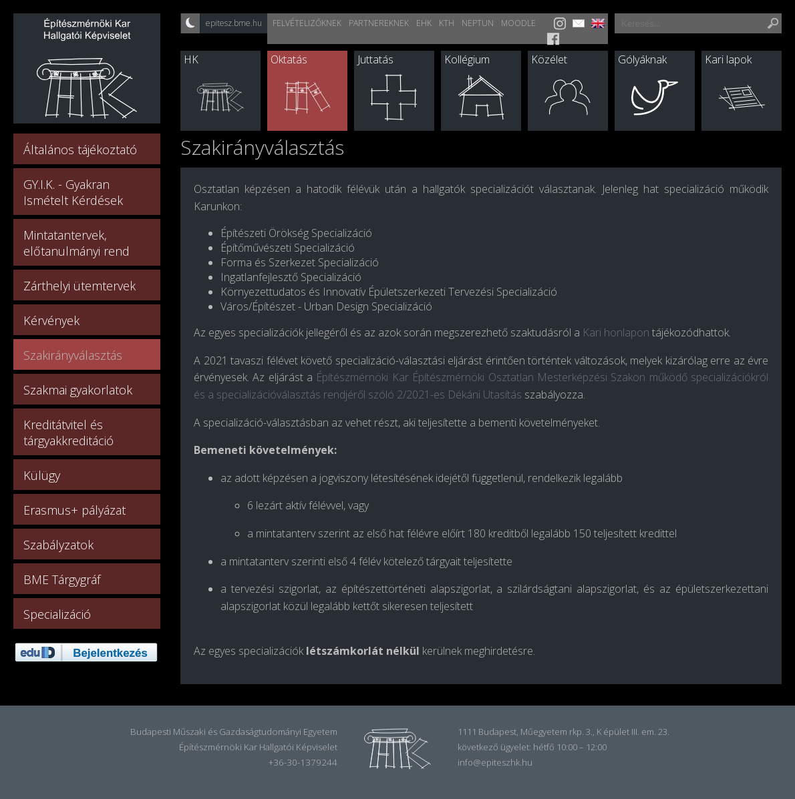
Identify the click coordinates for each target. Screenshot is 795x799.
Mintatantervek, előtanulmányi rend (76, 243)
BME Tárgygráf (61, 579)
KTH (446, 23)
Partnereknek (379, 23)
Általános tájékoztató (80, 150)
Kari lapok (728, 59)
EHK (424, 23)
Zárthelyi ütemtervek (79, 286)
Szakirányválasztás (72, 355)
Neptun (478, 23)
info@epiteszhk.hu (495, 762)
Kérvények (51, 320)
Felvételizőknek (307, 23)
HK (191, 59)
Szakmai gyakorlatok (77, 390)
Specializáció (57, 614)
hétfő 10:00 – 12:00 (570, 747)
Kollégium (467, 59)
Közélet (549, 59)
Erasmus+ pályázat (74, 510)
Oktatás (289, 59)
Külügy (41, 475)
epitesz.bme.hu (234, 23)
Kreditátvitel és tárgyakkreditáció (68, 433)
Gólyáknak (642, 59)
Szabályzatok (58, 545)
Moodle (518, 23)
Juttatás (375, 59)
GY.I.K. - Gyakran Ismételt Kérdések (73, 192)
